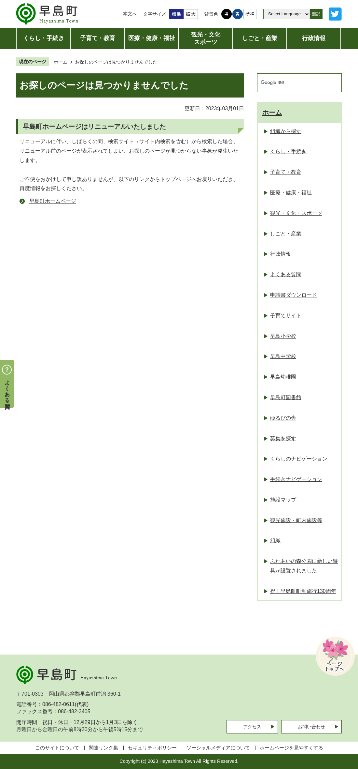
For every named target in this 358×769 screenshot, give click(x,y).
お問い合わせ (311, 726)
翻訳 (316, 13)
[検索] (292, 83)
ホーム (60, 62)
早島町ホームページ (52, 201)
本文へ (130, 13)
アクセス (252, 726)
